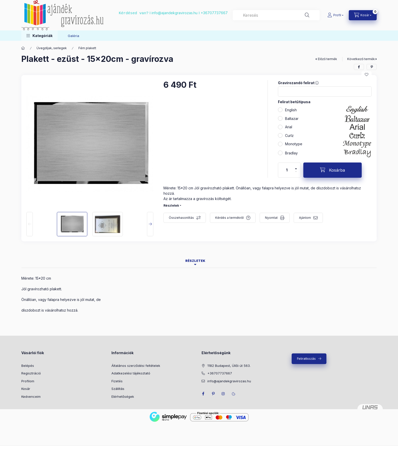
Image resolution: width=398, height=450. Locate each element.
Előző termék (327, 59)
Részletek (171, 205)
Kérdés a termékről (229, 218)
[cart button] (363, 15)
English (291, 110)
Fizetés (117, 381)
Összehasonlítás (181, 218)
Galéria (73, 36)
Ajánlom (305, 218)
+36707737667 (214, 13)
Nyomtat (271, 218)
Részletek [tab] (195, 261)
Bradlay (291, 153)
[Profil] (335, 15)
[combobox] (276, 15)
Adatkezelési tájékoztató (130, 373)
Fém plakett (87, 48)
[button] (39, 35)
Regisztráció (31, 373)
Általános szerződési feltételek (135, 366)
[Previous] (29, 224)
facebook (203, 394)
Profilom (27, 381)
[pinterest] (372, 67)
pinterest (213, 394)
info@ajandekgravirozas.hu (174, 13)
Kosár (25, 389)
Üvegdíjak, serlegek (52, 48)
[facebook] (359, 67)
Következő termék (361, 59)
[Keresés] (307, 15)
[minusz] (296, 171)
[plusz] (296, 168)
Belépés (27, 366)
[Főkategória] (23, 48)
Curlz (289, 135)
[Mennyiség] (287, 170)
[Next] (150, 224)
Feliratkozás (306, 358)
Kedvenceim (31, 396)
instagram (223, 394)
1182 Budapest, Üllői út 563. (229, 366)
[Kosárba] (332, 170)
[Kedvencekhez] (366, 74)
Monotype (293, 144)
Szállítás (117, 389)
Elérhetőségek (122, 396)
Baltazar (291, 118)
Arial (288, 127)
